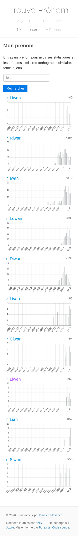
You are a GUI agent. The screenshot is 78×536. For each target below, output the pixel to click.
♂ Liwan (13, 98)
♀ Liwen (13, 379)
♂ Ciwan (13, 339)
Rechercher (15, 88)
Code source (60, 527)
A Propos (53, 30)
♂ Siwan (13, 459)
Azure (10, 527)
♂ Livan (12, 299)
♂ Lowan (13, 218)
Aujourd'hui (26, 21)
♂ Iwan (12, 178)
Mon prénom (27, 30)
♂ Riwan (13, 138)
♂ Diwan (13, 258)
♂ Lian (11, 419)
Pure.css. (45, 527)
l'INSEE (41, 523)
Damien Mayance (50, 515)
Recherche (52, 21)
